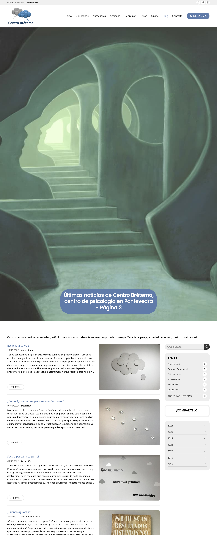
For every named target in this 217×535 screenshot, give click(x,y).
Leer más (14, 387)
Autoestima (27, 350)
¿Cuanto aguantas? (19, 512)
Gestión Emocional (30, 516)
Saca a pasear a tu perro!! (23, 456)
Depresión (26, 405)
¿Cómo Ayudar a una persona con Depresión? (35, 401)
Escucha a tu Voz (18, 345)
